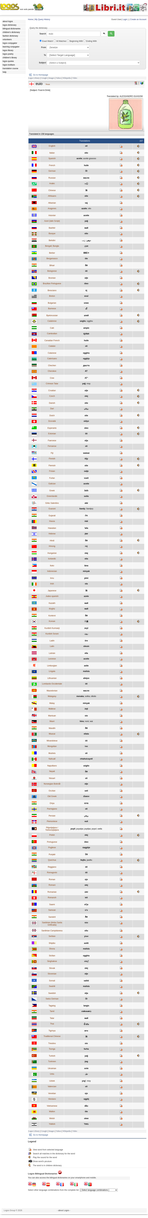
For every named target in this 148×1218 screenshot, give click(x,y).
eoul (86, 296)
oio (86, 716)
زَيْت (86, 183)
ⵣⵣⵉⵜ (86, 253)
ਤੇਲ (86, 854)
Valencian (52, 1086)
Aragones (52, 208)
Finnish (52, 459)
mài (86, 521)
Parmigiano (52, 809)
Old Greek (52, 796)
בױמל (86, 1124)
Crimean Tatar (52, 383)
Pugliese (52, 847)
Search (42, 34)
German (52, 171)
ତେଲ (86, 803)
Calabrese (52, 321)
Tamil (52, 1011)
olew (86, 1118)
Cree (52, 378)
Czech (52, 396)
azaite (84, 208)
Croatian (52, 390)
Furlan (52, 478)
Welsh (52, 1118)
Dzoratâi (52, 421)
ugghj (86, 1099)
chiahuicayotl (86, 759)
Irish (52, 584)
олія (86, 1068)
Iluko (52, 565)
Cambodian (52, 333)
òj (86, 290)
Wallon (52, 1111)
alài (86, 503)
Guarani (52, 509)
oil (86, 146)
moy (89, 1081)
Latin (52, 646)
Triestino (52, 1043)
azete (86, 596)
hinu (82, 721)
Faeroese (52, 440)
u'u (86, 910)
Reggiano (52, 867)
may (88, 383)
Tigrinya (52, 1031)
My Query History (42, 19)
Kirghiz (52, 609)
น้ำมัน (86, 1024)
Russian (52, 178)
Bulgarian (52, 303)
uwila (100, 829)
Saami (52, 904)
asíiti (86, 943)
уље (86, 936)
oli (86, 346)
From (43, 47)
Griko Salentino (52, 503)
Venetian (52, 1093)
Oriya (52, 803)
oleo (86, 428)
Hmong (52, 546)
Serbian (52, 936)
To (45, 55)
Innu (52, 578)
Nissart (52, 778)
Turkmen (52, 1061)
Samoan (52, 910)
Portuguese (52, 842)
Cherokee (52, 371)
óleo (86, 283)
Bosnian (52, 278)
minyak (86, 571)
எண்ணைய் (86, 1011)
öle (86, 258)
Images (51, 78)
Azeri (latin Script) (52, 221)
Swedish (52, 993)
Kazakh (52, 603)
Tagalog (52, 1006)
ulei (86, 892)
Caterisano (52, 358)
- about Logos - (63, 1210)
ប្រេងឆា (86, 334)
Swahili (52, 986)
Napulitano (52, 766)
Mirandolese (52, 741)
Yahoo (58, 78)
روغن (86, 408)
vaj (86, 203)
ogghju (86, 358)
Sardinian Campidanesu (51, 931)
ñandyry (89, 509)
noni (87, 721)
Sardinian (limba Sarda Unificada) (52, 923)
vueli (86, 478)
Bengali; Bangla (52, 246)
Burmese (52, 308)
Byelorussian (52, 315)
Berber (52, 253)
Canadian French (52, 340)
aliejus (86, 678)
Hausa (52, 521)
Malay (52, 703)
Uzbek (52, 1081)
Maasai (52, 734)
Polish (52, 835)
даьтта (86, 365)
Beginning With (75, 41)
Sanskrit (52, 917)
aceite (79, 158)
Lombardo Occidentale (52, 684)
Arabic (52, 183)
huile (86, 165)
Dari (52, 408)
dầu (86, 1106)
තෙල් (86, 961)
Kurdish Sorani (52, 634)
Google (44, 78)
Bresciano (52, 290)
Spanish (52, 158)
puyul (94, 829)
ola (86, 584)
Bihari (52, 265)
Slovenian (52, 974)
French (52, 165)
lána (86, 565)
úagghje (86, 847)
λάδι (86, 490)
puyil (73, 829)
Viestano (52, 1099)
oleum (86, 646)
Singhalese (52, 961)
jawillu (89, 860)
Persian (52, 816)
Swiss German (52, 999)
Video (74, 78)
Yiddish (52, 1124)
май (86, 228)
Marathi (52, 728)
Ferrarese (52, 446)
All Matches (60, 41)
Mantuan (52, 716)
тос (86, 746)
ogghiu (90, 321)
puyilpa (87, 829)
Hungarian (52, 553)
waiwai (86, 453)
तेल (86, 265)
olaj (86, 553)
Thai (52, 1024)
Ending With (90, 41)
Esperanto (52, 428)
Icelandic (52, 559)
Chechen (52, 365)
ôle (86, 1111)
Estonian (52, 433)
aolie (86, 666)
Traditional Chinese (52, 1036)
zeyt (86, 628)
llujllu (83, 860)
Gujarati (52, 515)
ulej (86, 885)
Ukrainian (52, 1068)
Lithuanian (52, 678)
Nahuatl (52, 759)
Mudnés (52, 753)
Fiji (52, 453)
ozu (86, 922)
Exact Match (46, 41)
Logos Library (34, 78)
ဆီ (86, 309)
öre (86, 641)
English (52, 146)
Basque (52, 233)
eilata (86, 734)
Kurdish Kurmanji (52, 628)
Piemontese (52, 821)
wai (91, 721)
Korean (52, 621)
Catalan (52, 346)
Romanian (52, 892)
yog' (84, 1081)
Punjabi (52, 854)
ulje (86, 278)
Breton (52, 296)
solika (87, 696)
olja (86, 440)
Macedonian (52, 691)
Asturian (52, 215)
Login (125, 19)
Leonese (52, 659)
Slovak (52, 968)
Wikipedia (67, 78)
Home (30, 19)
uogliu (83, 321)
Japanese (52, 590)
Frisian (52, 471)
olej (86, 396)
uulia (86, 496)
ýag (86, 1061)
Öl (86, 171)
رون (86, 634)
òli (86, 271)
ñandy (82, 509)
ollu (86, 931)
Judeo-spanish (52, 596)
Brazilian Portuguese (52, 283)
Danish (52, 403)
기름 (86, 621)
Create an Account (138, 19)
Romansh (52, 897)
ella (86, 653)
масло (86, 178)
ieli (86, 897)
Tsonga (52, 1049)
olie (86, 196)
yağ (86, 221)
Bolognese (52, 271)
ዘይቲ (86, 1031)
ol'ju (86, 904)
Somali (52, 981)
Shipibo (52, 943)
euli (86, 821)
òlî (86, 867)
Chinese (52, 190)
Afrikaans (52, 196)
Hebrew (52, 534)
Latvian (52, 653)
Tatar (52, 1018)
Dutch (52, 415)
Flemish (52, 465)
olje (86, 784)
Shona (52, 949)
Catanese (52, 353)
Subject (42, 63)
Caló (52, 328)
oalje (86, 471)
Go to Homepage (40, 75)
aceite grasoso (89, 158)
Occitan (52, 791)
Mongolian (52, 746)
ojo (86, 879)
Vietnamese (52, 1106)
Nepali (52, 771)
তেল (86, 246)
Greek (52, 490)
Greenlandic (52, 496)
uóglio (86, 766)
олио (86, 303)
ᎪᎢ (86, 371)
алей (86, 315)
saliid (86, 981)
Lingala (52, 671)
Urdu (52, 1074)
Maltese (52, 709)
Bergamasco (52, 258)
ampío (86, 328)
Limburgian (52, 666)
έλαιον (86, 796)
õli (86, 433)
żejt (86, 709)
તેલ (86, 515)
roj (86, 546)
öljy (86, 459)
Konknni (52, 616)
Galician (52, 484)
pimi (86, 578)
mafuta (86, 671)
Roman (52, 879)
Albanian (52, 203)
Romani (52, 885)
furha (86, 1049)
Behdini (52, 240)
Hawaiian (52, 528)
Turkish (52, 1056)
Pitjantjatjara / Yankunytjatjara (52, 828)
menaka (80, 696)
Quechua (52, 860)
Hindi (52, 540)
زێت (83, 240)
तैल (86, 917)
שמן (86, 534)
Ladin (52, 641)
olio (86, 153)
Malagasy (52, 696)
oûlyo (86, 421)
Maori (51, 721)
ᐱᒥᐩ (86, 378)
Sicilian (52, 956)
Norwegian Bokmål (52, 784)
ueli (86, 791)
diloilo (93, 696)
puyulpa (79, 829)
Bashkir (52, 228)
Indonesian (52, 571)
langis (86, 1006)
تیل (86, 1074)
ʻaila (86, 528)
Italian (52, 153)
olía (86, 559)
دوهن (88, 240)
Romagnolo (52, 872)
